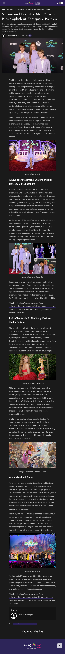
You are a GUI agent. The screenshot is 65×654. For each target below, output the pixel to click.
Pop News (10, 9)
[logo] (32, 3)
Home (3, 9)
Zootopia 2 (17, 624)
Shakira (25, 624)
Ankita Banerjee (12, 35)
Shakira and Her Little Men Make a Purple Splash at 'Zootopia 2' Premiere (36, 9)
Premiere (33, 624)
